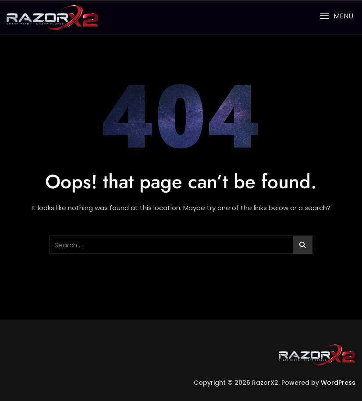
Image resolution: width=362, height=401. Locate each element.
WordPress (338, 382)
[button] (336, 16)
